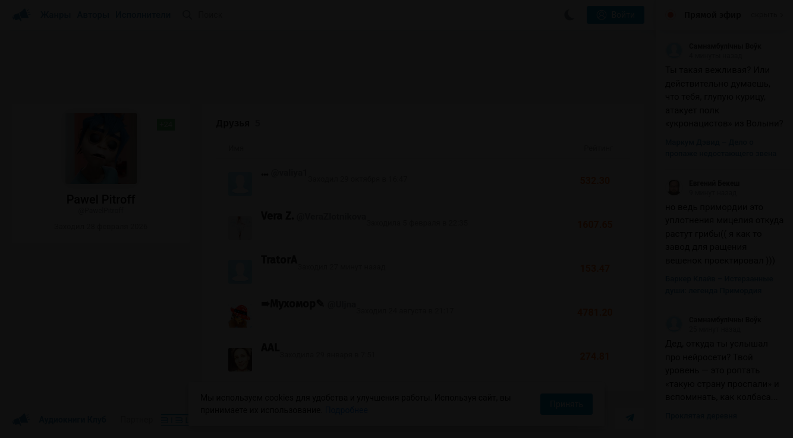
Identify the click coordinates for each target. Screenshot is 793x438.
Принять (566, 404)
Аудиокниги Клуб (59, 420)
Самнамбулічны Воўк (713, 46)
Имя (236, 148)
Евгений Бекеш (702, 183)
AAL (270, 347)
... (264, 172)
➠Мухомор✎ (293, 303)
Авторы (93, 14)
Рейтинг (598, 148)
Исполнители (143, 14)
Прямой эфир (712, 14)
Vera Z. (277, 216)
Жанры (55, 14)
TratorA (279, 259)
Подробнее (346, 410)
